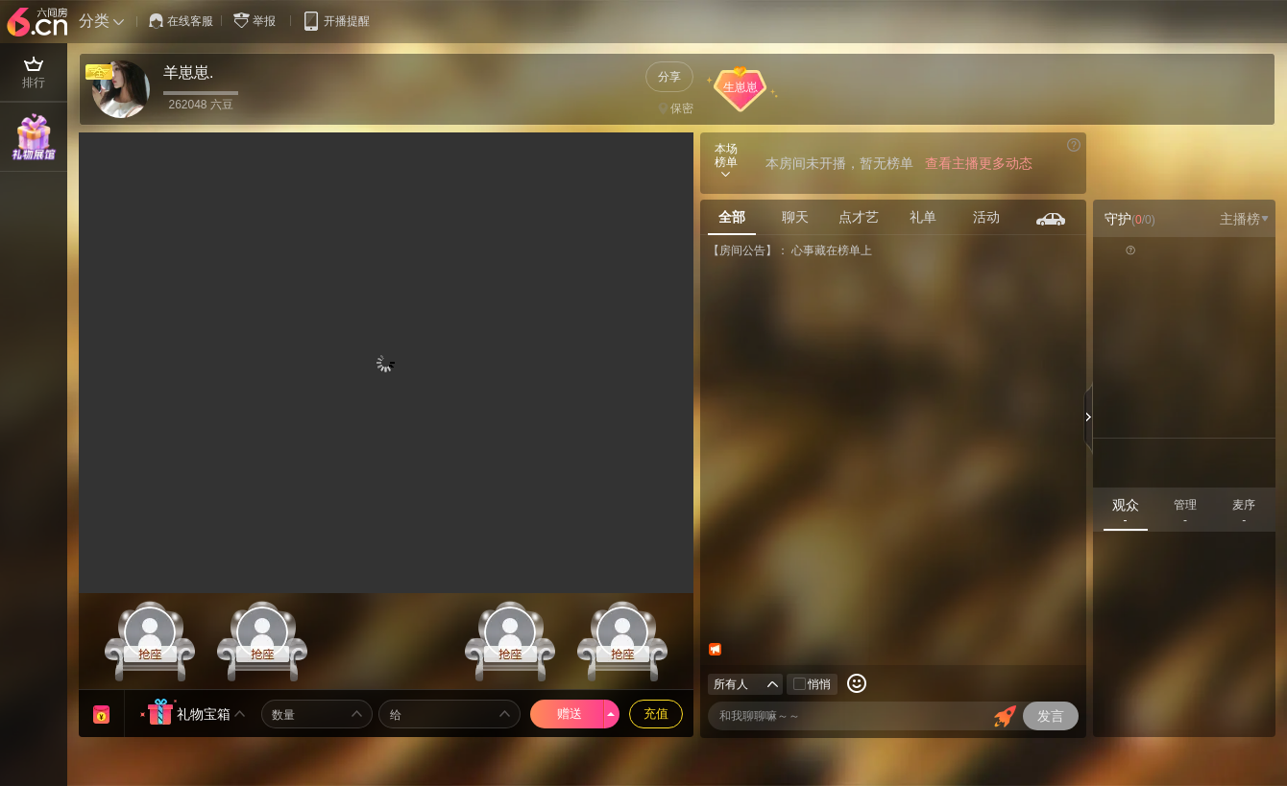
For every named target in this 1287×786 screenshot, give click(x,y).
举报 (258, 20)
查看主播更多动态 (978, 163)
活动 (986, 217)
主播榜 (1244, 218)
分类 (94, 20)
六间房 (39, 23)
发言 (1050, 716)
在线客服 (181, 21)
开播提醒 (336, 20)
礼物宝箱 (204, 714)
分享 (669, 76)
